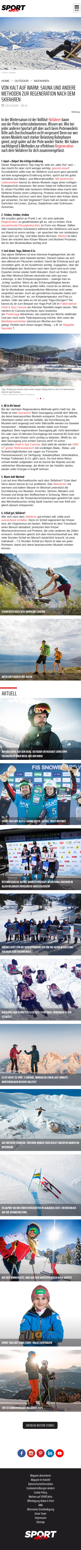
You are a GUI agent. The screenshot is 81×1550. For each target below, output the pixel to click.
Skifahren (41, 81)
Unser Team (40, 1513)
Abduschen (60, 484)
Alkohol (62, 236)
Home (5, 81)
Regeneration (64, 145)
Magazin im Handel (40, 1479)
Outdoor (22, 81)
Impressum (40, 1517)
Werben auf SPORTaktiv (40, 1496)
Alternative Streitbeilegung (40, 1509)
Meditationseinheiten (13, 321)
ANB (40, 1505)
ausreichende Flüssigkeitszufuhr (20, 225)
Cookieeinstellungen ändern (40, 1488)
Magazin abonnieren (40, 1475)
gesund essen (60, 168)
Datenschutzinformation (40, 1484)
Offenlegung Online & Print (40, 1500)
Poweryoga (13, 314)
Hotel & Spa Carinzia (27, 444)
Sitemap (40, 1522)
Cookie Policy (40, 1492)
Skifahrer (55, 119)
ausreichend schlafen (14, 520)
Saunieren (24, 412)
